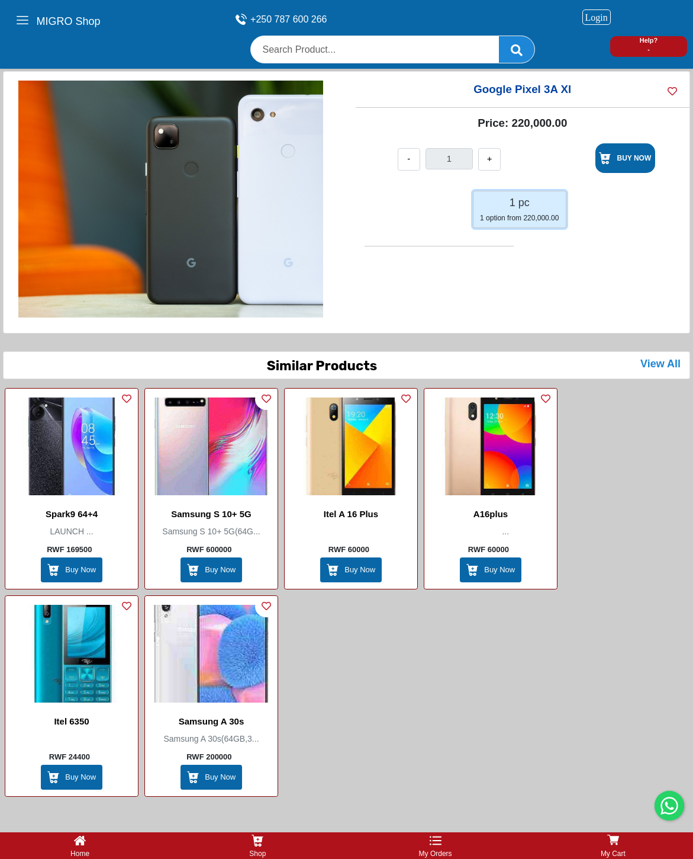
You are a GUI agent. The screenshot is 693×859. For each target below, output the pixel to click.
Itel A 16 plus (351, 514)
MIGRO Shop (69, 21)
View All (660, 364)
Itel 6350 (71, 721)
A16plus (490, 514)
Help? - (649, 45)
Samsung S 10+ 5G (211, 514)
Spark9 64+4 (72, 514)
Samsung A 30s (211, 721)
